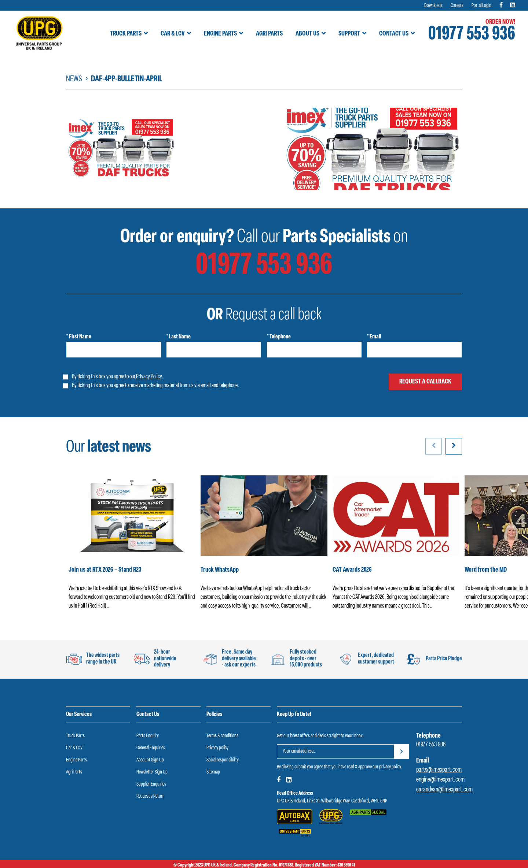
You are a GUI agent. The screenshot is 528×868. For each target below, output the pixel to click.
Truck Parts (126, 33)
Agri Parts (269, 33)
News (74, 79)
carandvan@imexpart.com (444, 789)
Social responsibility (222, 760)
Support (349, 33)
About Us (307, 33)
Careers (457, 5)
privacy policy (390, 767)
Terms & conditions (222, 736)
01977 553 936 (471, 34)
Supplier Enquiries (151, 784)
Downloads (433, 5)
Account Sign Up (150, 760)
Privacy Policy (149, 377)
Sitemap (213, 772)
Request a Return (150, 796)
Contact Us (393, 33)
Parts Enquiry (147, 736)
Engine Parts (220, 33)
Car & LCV (173, 33)
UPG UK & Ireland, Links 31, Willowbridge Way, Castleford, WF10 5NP (332, 801)
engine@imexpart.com (440, 779)
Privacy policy (217, 748)
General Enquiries (150, 748)
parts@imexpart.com (439, 770)
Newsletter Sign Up (152, 772)
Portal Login (481, 5)
